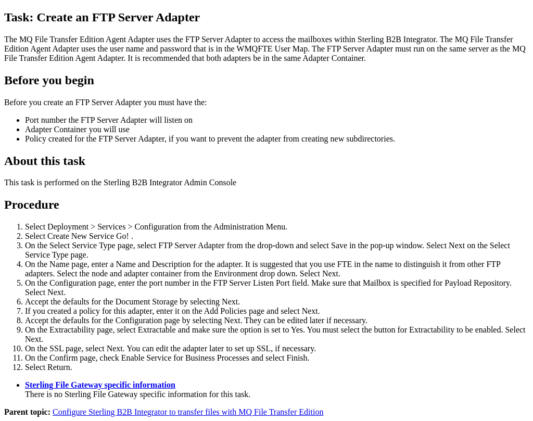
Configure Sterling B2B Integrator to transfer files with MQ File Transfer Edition (188, 411)
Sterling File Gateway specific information (100, 384)
